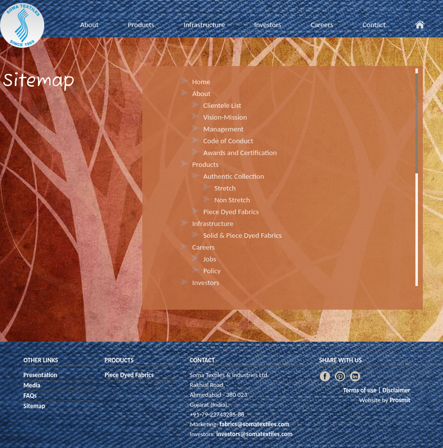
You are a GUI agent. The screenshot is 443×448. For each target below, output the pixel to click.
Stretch (225, 188)
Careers (322, 24)
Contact (373, 24)
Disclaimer (396, 390)
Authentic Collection (233, 176)
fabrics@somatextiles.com (253, 424)
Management (223, 129)
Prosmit (400, 400)
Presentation (41, 375)
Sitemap (34, 406)
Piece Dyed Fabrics (231, 211)
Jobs (209, 259)
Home (201, 81)
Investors (267, 24)
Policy (212, 270)
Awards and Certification (240, 152)
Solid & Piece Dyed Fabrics (242, 235)
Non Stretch (232, 199)
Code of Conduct (228, 140)
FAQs (30, 395)
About (89, 24)
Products (141, 24)
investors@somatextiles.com (254, 434)
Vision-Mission (225, 117)
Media (32, 385)
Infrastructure (204, 24)
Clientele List (222, 105)
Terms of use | (362, 390)
